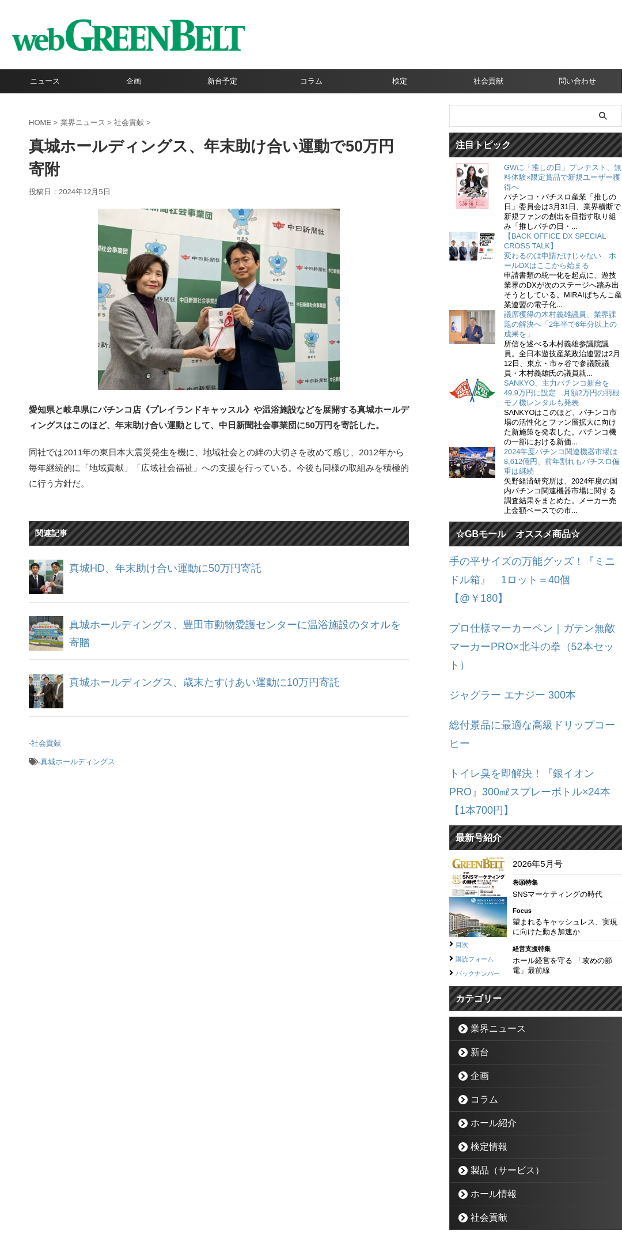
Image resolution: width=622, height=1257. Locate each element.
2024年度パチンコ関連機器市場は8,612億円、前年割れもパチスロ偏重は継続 (562, 461)
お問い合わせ (297, 1203)
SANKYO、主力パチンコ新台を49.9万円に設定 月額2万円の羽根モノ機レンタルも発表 (562, 393)
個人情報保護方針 (360, 1203)
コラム (311, 81)
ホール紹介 (487, 1038)
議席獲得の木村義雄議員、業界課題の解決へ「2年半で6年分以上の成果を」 (560, 324)
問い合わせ (577, 81)
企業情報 (248, 1203)
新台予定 (222, 81)
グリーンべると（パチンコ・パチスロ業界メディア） (311, 1231)
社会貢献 (488, 81)
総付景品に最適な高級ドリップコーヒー (527, 672)
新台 (476, 967)
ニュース (45, 81)
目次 (464, 847)
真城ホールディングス (77, 757)
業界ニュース (491, 943)
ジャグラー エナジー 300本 (502, 645)
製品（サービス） (499, 1085)
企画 (133, 81)
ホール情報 (487, 1109)
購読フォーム (480, 861)
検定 (399, 81)
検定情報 (484, 1062)
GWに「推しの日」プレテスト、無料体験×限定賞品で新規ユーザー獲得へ (562, 177)
